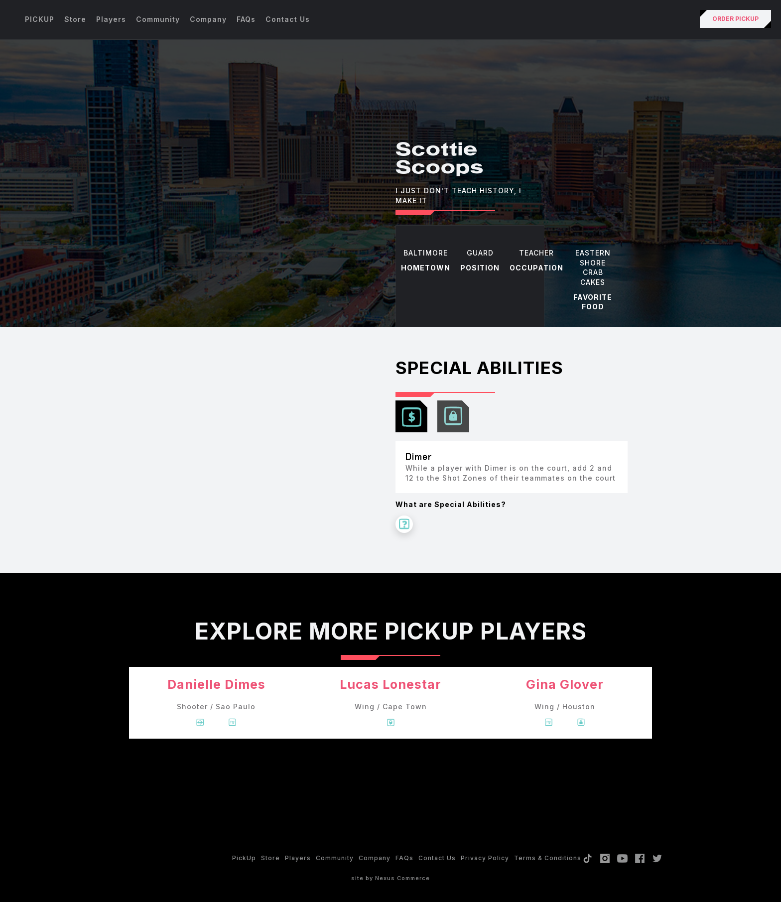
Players (111, 19)
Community (158, 19)
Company (208, 19)
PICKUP (39, 19)
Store (75, 19)
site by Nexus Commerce (390, 878)
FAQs (246, 19)
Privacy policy (485, 858)
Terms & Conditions (547, 858)
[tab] (411, 416)
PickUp (244, 858)
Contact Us (287, 19)
